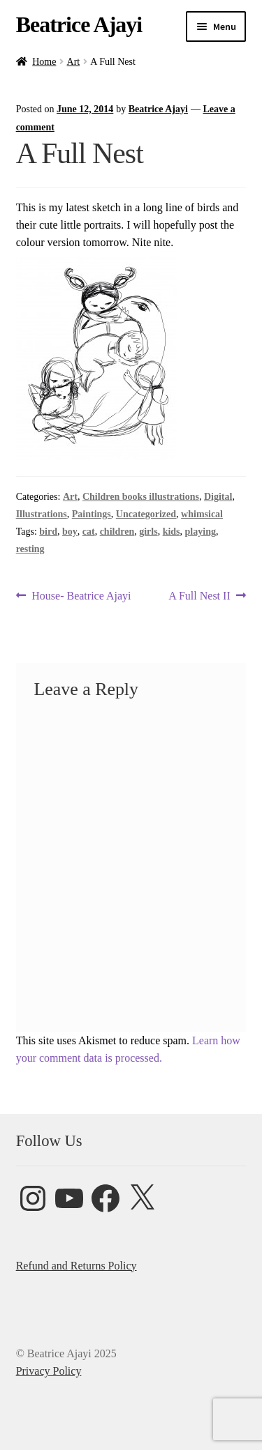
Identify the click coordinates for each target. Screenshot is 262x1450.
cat (88, 531)
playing (200, 531)
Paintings (91, 514)
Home (44, 61)
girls (148, 531)
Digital (218, 496)
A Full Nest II (199, 595)
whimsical (202, 514)
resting (30, 549)
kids (171, 531)
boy (70, 531)
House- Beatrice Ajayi (81, 595)
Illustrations (41, 514)
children (117, 531)
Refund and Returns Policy (76, 1266)
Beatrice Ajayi (79, 24)
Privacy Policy (49, 1371)
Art (73, 61)
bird (48, 531)
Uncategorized (146, 514)
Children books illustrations (140, 496)
